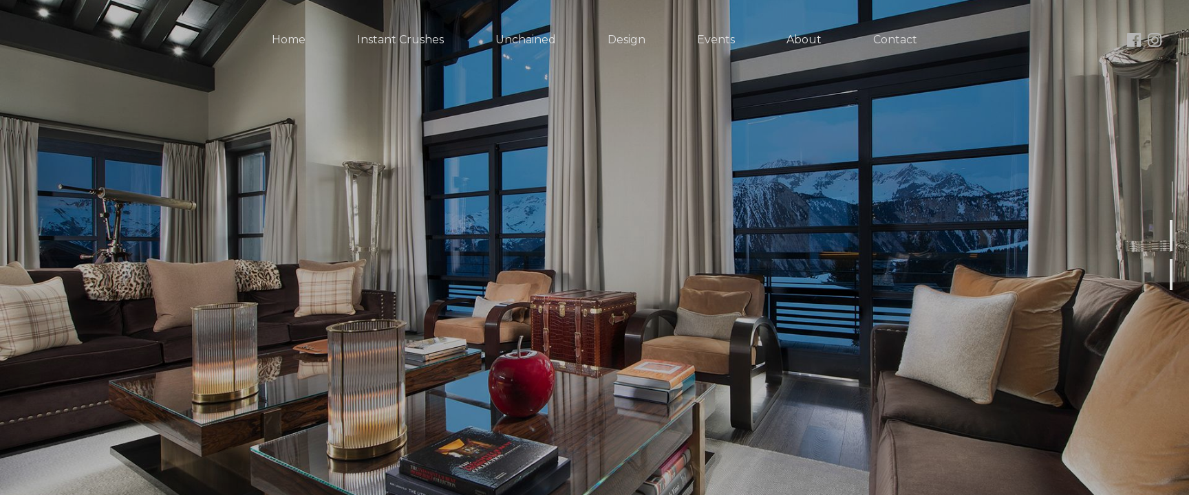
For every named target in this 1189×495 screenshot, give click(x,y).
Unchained (525, 39)
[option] (594, 247)
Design (626, 39)
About (804, 39)
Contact (895, 39)
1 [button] (1173, 211)
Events (716, 39)
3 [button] (1173, 289)
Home (289, 39)
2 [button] (1173, 250)
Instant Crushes (400, 39)
